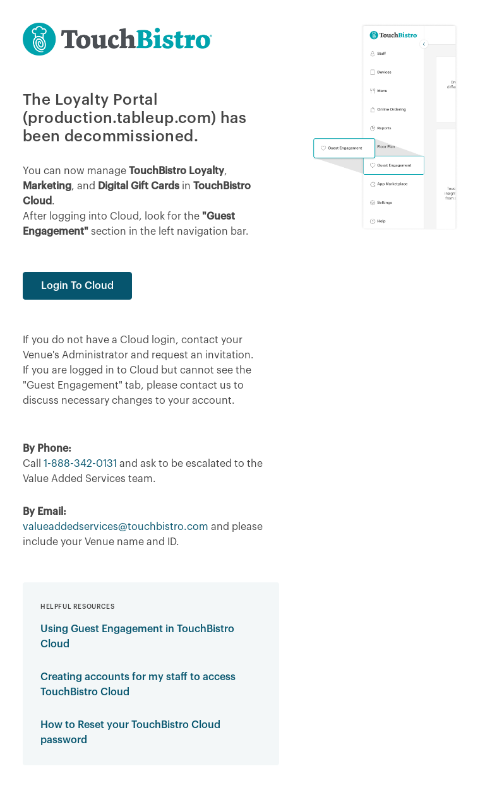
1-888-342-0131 (80, 464)
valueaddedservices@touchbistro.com (115, 527)
